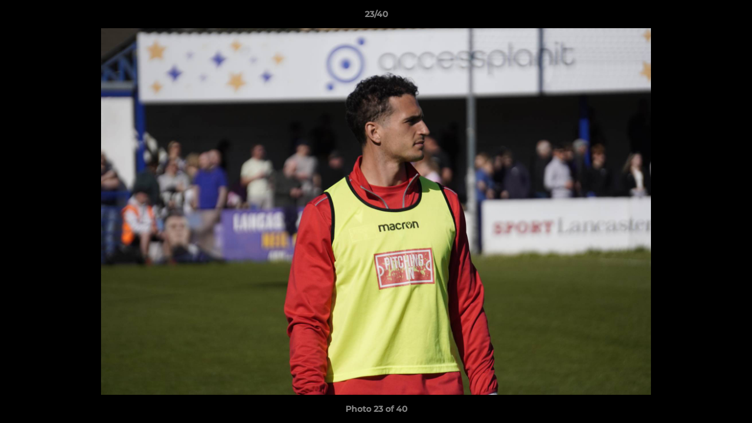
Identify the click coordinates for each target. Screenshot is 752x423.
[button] (731, 17)
